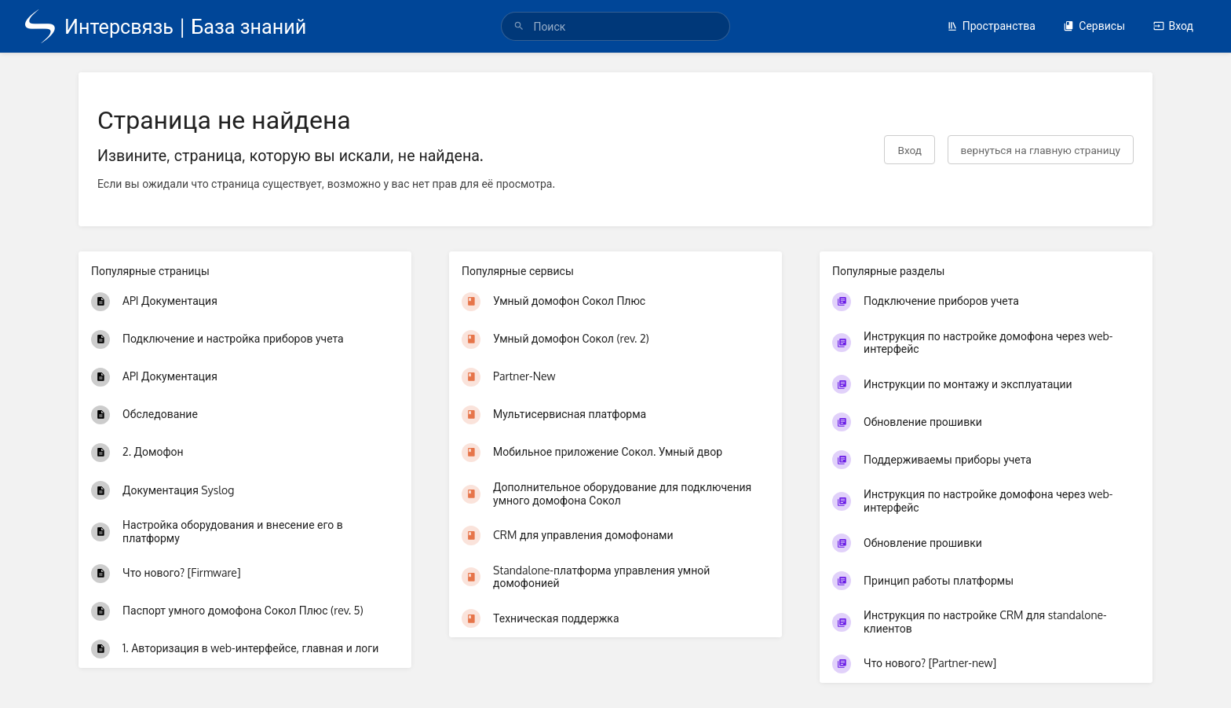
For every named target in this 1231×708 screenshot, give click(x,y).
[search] (615, 26)
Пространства (991, 25)
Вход (1173, 25)
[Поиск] (518, 26)
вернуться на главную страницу (1040, 149)
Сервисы (1094, 25)
